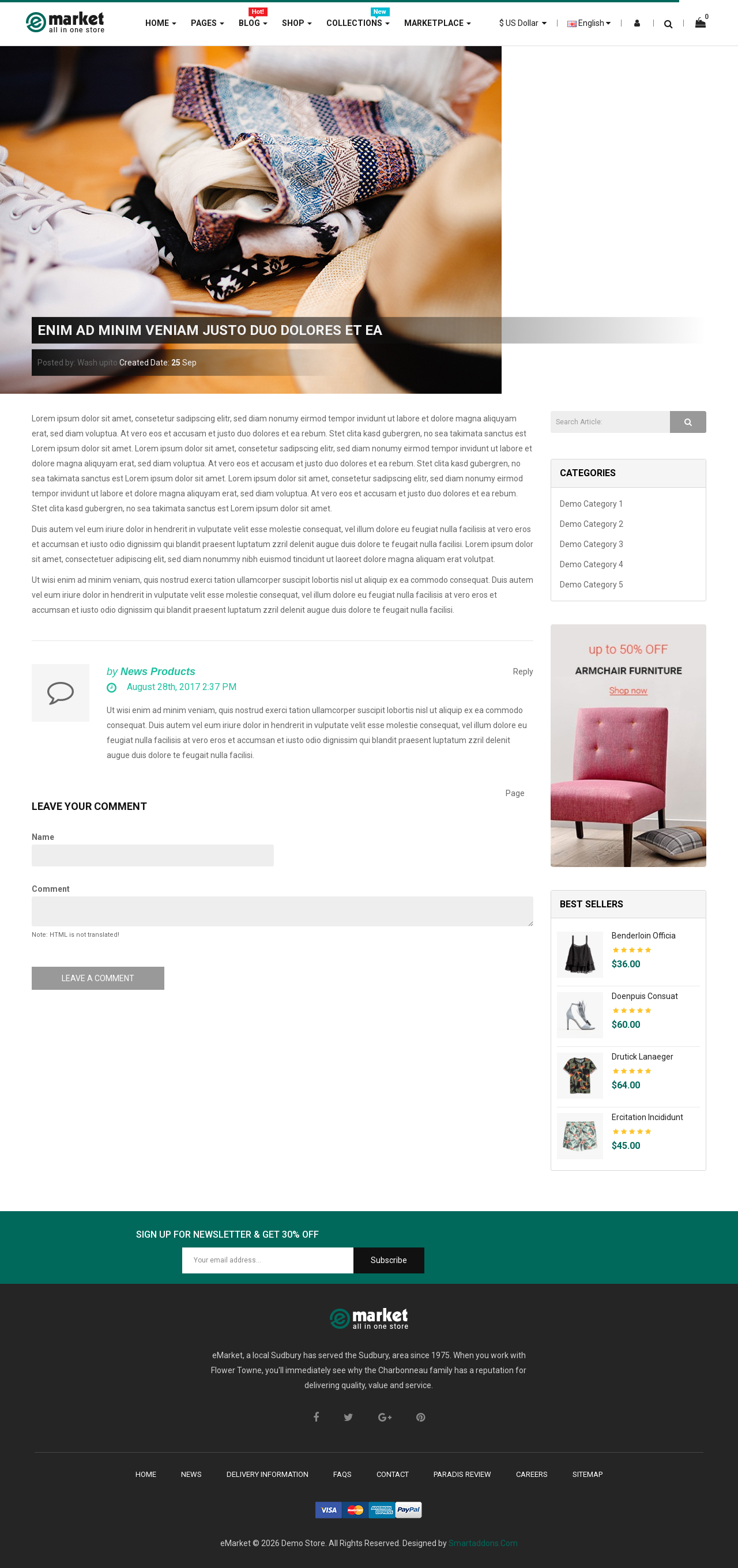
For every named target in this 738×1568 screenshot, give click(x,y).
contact (392, 1474)
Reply (523, 671)
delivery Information (267, 1474)
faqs (342, 1474)
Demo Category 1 (591, 503)
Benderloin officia (644, 935)
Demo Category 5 (591, 584)
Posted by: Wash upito (77, 362)
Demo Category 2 (591, 524)
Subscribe (389, 1260)
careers (532, 1474)
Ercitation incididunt (647, 1117)
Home (145, 1474)
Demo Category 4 (591, 564)
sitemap (588, 1474)
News (191, 1474)
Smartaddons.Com (483, 1543)
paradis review (462, 1474)
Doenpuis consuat (645, 996)
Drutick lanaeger (642, 1056)
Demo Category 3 (591, 544)
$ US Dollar (523, 23)
